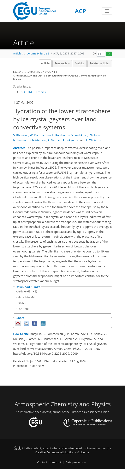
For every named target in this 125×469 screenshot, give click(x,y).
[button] (94, 53)
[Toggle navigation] (107, 11)
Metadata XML (26, 297)
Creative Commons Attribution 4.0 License (62, 452)
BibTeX (21, 303)
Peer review (62, 63)
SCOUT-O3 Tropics (33, 92)
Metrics (80, 63)
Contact (42, 462)
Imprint (56, 462)
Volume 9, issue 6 (38, 53)
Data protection (76, 462)
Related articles (100, 63)
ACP (80, 11)
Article (45, 63)
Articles (18, 53)
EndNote (23, 309)
